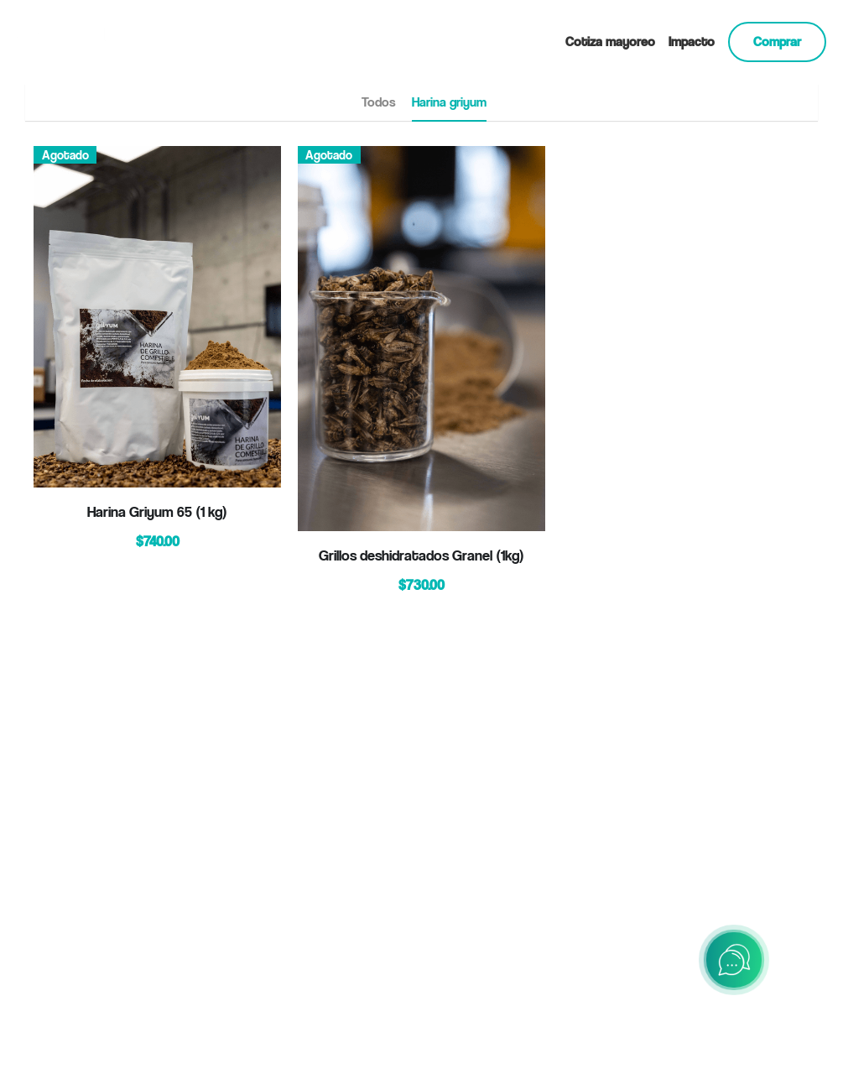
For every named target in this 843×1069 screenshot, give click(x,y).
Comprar (777, 42)
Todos (378, 102)
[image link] (88, 41)
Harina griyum (449, 102)
